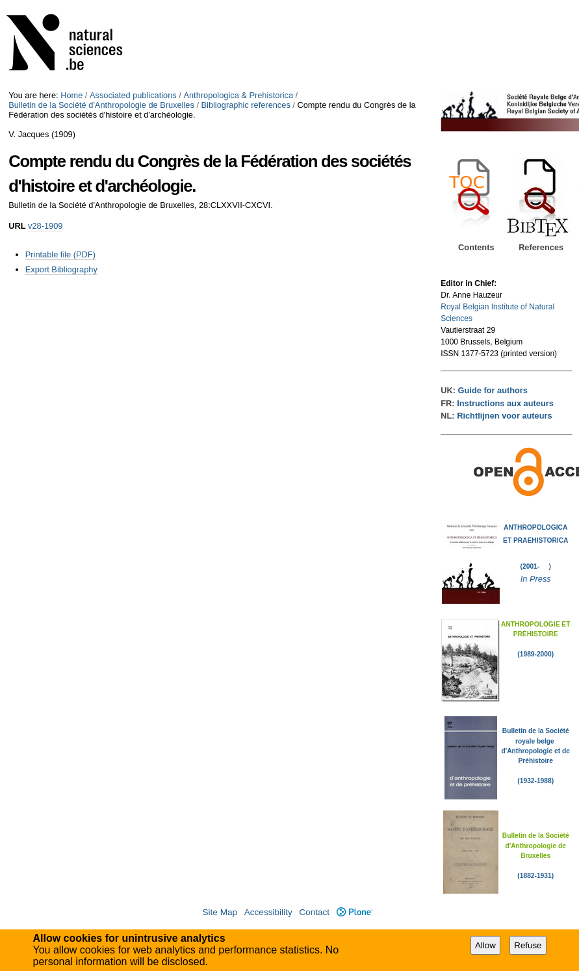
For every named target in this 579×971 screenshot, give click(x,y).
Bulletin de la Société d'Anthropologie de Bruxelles (101, 105)
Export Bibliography (61, 269)
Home (71, 95)
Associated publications (133, 95)
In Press (536, 579)
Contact (314, 912)
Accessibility (268, 912)
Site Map (219, 912)
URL (16, 226)
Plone (354, 912)
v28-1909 (45, 226)
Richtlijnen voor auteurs (504, 416)
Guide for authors (493, 390)
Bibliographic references (245, 105)
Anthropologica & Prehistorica (238, 95)
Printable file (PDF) (60, 254)
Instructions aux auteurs (505, 403)
